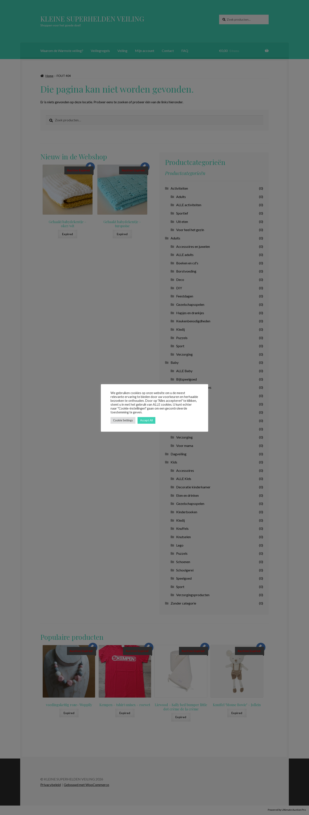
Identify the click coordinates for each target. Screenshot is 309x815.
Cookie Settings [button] (123, 420)
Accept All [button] (146, 420)
